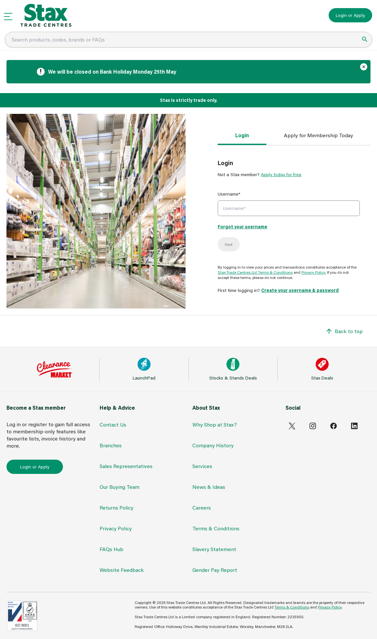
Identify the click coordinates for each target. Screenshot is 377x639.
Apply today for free (281, 174)
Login (242, 135)
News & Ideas (208, 486)
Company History (213, 445)
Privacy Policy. (313, 272)
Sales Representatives (126, 466)
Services (202, 466)
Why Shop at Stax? (214, 424)
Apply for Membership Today (318, 135)
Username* (229, 194)
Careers (201, 507)
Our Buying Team (120, 486)
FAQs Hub (111, 549)
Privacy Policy (116, 528)
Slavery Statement (214, 549)
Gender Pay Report (214, 569)
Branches (111, 445)
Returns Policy (116, 507)
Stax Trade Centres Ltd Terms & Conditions (255, 272)
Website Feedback (122, 569)
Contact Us (113, 424)
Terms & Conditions (215, 528)
